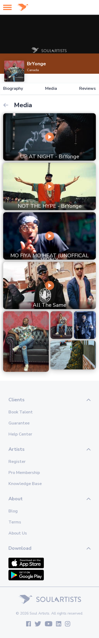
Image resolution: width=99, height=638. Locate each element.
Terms (14, 522)
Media (51, 88)
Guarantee (19, 423)
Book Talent (20, 412)
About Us (17, 533)
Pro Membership (24, 472)
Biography (13, 88)
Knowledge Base (25, 483)
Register (17, 461)
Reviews (87, 88)
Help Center (20, 434)
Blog (13, 511)
